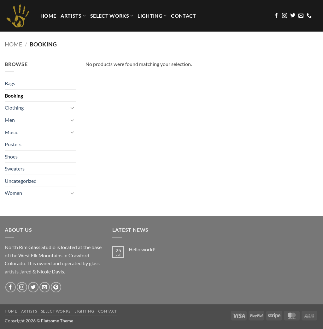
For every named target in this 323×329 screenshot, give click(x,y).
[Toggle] (72, 107)
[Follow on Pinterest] (56, 287)
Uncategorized (21, 181)
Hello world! (142, 249)
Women (13, 193)
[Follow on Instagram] (284, 16)
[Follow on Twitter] (292, 16)
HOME (48, 16)
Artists (73, 16)
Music (11, 132)
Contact (183, 16)
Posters (13, 144)
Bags (10, 83)
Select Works (111, 16)
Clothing (14, 108)
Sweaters (15, 168)
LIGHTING (152, 16)
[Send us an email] (300, 16)
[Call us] (309, 16)
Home (13, 44)
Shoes (11, 156)
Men (10, 120)
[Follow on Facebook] (276, 16)
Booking (14, 96)
